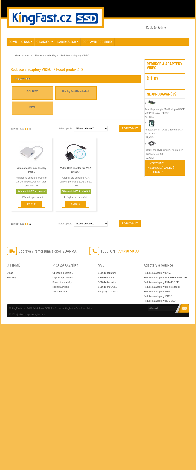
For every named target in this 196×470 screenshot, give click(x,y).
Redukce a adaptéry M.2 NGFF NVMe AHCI (166, 277)
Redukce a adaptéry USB (157, 291)
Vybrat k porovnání (33, 197)
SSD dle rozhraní (107, 273)
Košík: (156, 27)
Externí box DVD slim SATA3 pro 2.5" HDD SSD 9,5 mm (164, 154)
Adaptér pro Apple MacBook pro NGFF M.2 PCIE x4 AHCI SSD (165, 113)
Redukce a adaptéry (45, 55)
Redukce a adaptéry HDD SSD (160, 301)
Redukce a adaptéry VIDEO (158, 296)
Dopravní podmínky (98, 42)
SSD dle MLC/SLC (107, 287)
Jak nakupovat (59, 291)
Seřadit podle (65, 223)
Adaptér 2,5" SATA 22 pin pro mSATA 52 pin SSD (164, 133)
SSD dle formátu (106, 277)
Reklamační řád (60, 287)
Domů (13, 42)
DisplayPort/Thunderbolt (75, 91)
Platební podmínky (62, 282)
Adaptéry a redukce (108, 291)
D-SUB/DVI (32, 91)
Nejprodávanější (162, 94)
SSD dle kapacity (107, 282)
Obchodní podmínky (62, 273)
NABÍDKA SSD (67, 42)
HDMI (32, 106)
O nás (26, 42)
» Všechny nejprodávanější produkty (161, 168)
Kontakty (11, 277)
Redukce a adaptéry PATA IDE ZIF (161, 282)
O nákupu (44, 42)
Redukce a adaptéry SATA (157, 273)
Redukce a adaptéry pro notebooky (162, 287)
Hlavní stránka (22, 55)
